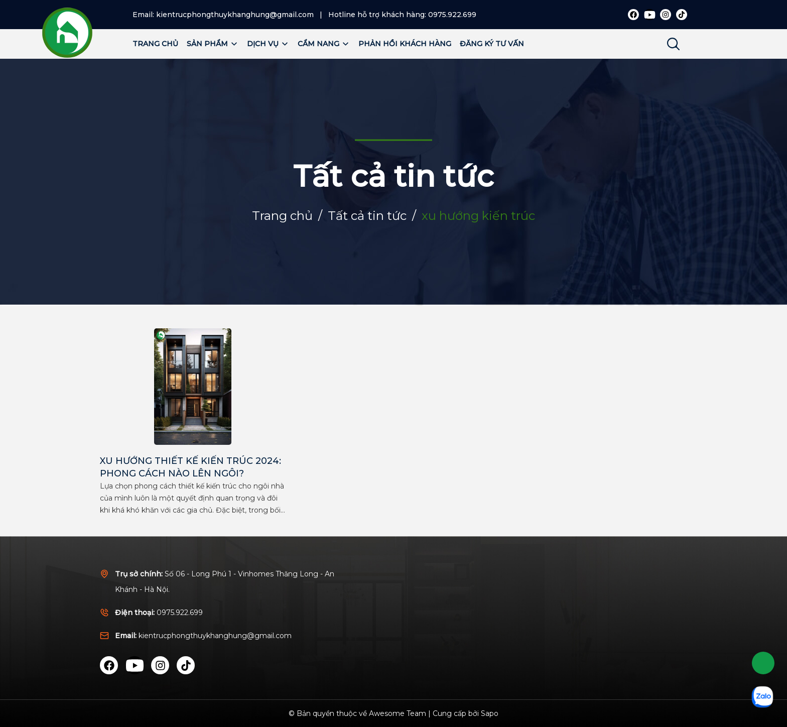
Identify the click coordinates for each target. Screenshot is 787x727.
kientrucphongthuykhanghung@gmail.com (235, 14)
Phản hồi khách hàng (404, 43)
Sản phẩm (212, 43)
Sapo (489, 713)
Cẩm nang (324, 43)
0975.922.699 (452, 14)
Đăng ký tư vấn (492, 43)
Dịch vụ (268, 43)
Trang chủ (155, 43)
